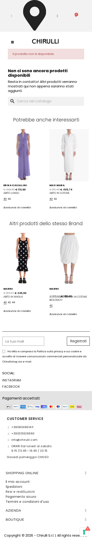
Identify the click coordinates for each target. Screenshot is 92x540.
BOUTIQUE (15, 519)
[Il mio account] (57, 16)
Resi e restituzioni (20, 491)
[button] (11, 15)
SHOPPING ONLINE (22, 473)
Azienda (13, 510)
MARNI (8, 288)
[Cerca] (46, 101)
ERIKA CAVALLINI (15, 185)
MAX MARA (57, 185)
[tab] (46, 473)
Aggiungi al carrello (17, 207)
